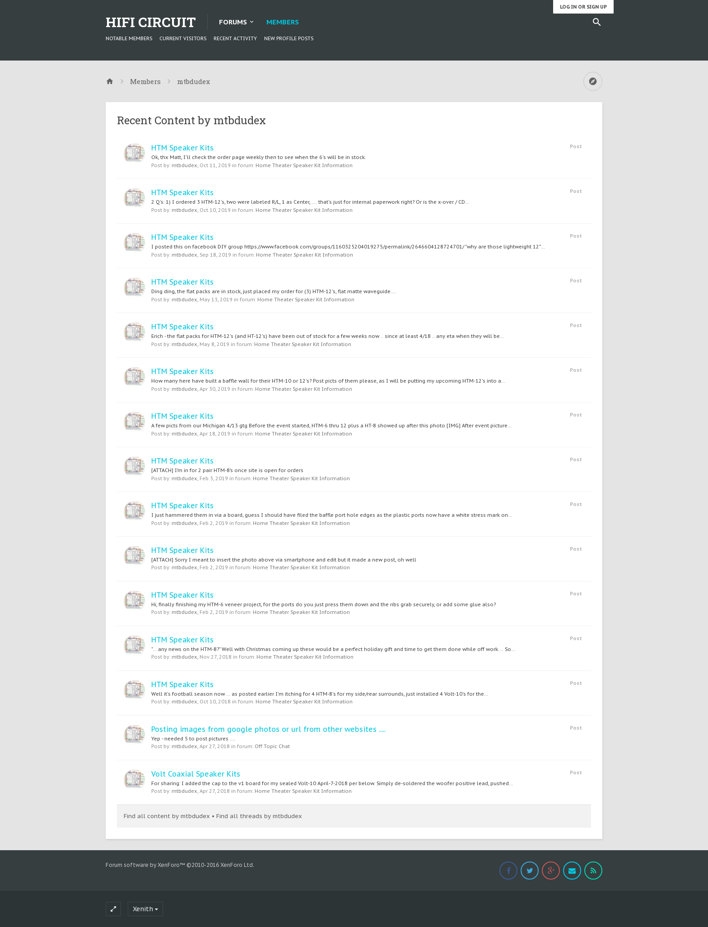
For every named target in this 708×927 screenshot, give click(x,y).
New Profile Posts (288, 38)
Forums (233, 22)
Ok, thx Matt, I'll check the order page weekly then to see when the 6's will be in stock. (258, 157)
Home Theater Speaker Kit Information (304, 165)
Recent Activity (235, 38)
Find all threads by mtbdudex (259, 816)
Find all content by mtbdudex (167, 816)
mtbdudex (184, 165)
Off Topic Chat (272, 746)
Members (282, 22)
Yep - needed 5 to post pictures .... (193, 738)
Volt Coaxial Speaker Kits (195, 773)
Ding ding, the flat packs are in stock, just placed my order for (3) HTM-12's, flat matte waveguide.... (273, 291)
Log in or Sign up (583, 7)
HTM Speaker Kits (182, 147)
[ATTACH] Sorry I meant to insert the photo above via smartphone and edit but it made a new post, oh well (283, 560)
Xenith (143, 909)
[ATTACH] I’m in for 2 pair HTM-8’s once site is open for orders (227, 470)
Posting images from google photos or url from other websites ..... (268, 729)
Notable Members (129, 38)
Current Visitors (182, 38)
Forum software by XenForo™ (180, 864)
